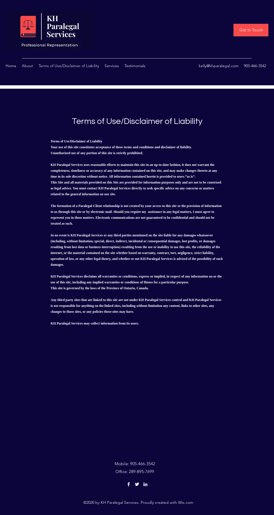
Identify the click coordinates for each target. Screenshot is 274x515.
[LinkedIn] (145, 484)
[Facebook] (128, 484)
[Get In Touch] (250, 30)
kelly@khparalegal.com (218, 65)
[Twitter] (137, 484)
